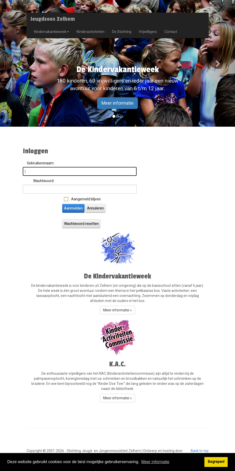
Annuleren (95, 208)
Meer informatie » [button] (117, 310)
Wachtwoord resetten (81, 224)
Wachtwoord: (43, 181)
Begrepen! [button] (216, 462)
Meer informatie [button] (155, 462)
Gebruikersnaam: (40, 163)
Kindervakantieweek (51, 32)
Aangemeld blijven (86, 199)
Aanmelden (73, 208)
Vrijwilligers (148, 32)
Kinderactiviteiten (90, 32)
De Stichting (121, 32)
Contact (170, 32)
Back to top (200, 451)
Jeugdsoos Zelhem (52, 19)
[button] (17, 63)
